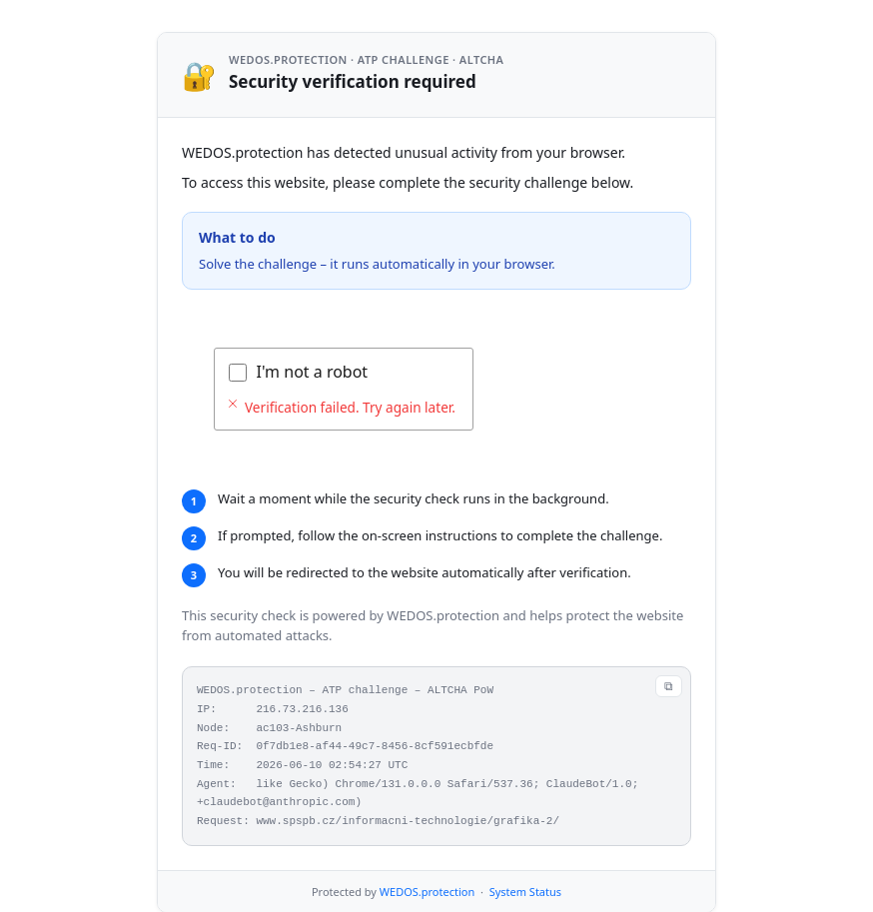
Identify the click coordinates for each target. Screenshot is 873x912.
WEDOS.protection (427, 891)
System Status (525, 891)
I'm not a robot (313, 372)
